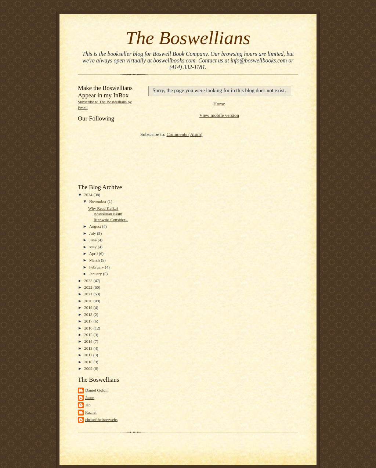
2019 (88, 307)
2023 (88, 280)
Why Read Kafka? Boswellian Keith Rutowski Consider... (108, 214)
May (93, 247)
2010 (88, 362)
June (93, 240)
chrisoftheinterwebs (101, 419)
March (95, 260)
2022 (88, 287)
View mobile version (219, 115)
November (98, 201)
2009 (88, 368)
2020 (88, 301)
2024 (88, 194)
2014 (88, 341)
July (93, 233)
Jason (89, 397)
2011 (88, 355)
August (95, 226)
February (97, 267)
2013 (88, 348)
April (94, 253)
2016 (88, 328)
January (96, 273)
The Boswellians (188, 37)
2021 (88, 294)
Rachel (91, 412)
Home (219, 104)
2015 (88, 334)
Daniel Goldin (97, 390)
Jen (88, 405)
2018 (88, 314)
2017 (88, 321)
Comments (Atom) (185, 134)
